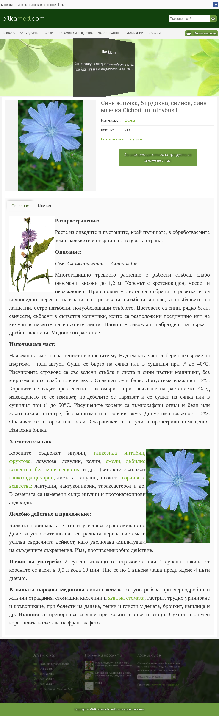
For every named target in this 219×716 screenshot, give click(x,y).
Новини (155, 33)
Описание (20, 206)
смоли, (114, 461)
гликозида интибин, (120, 453)
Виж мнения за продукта (122, 139)
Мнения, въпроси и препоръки (36, 4)
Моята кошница (205, 33)
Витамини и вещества (75, 33)
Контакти (7, 4)
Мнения (44, 206)
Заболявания (108, 33)
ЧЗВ (63, 4)
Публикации (134, 33)
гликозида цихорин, (32, 478)
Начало (9, 33)
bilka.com (23, 18)
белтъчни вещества (57, 469)
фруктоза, (20, 461)
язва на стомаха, (127, 598)
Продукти (29, 33)
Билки (48, 33)
